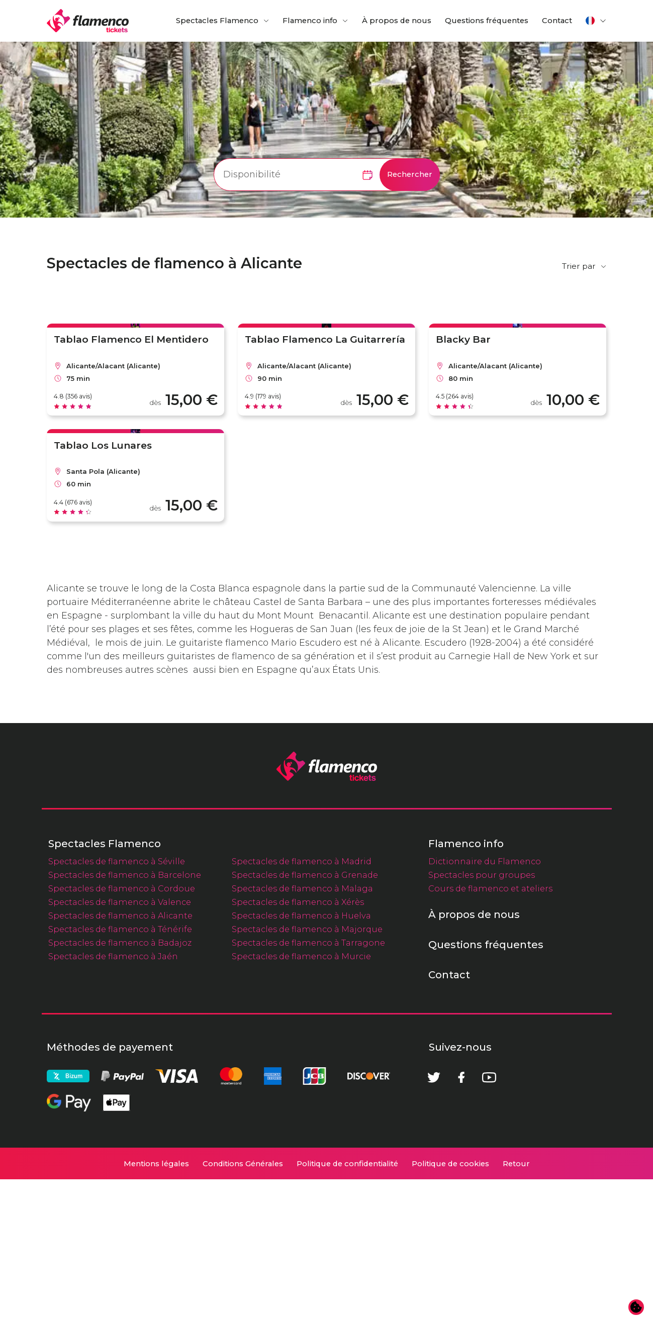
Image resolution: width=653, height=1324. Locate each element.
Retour (516, 1308)
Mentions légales (156, 1308)
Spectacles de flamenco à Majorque (307, 1074)
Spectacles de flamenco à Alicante (120, 1060)
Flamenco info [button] (310, 20)
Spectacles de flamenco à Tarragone (308, 1087)
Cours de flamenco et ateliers (490, 1033)
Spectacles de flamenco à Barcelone (124, 1019)
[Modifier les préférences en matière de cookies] (636, 1307)
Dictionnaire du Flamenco (484, 1006)
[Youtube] (489, 1222)
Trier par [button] (579, 266)
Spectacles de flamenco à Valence (119, 1047)
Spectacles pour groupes (481, 1019)
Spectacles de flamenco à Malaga (302, 1033)
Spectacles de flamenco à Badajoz (120, 1087)
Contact (557, 20)
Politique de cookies (450, 1308)
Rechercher (409, 174)
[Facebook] (461, 1222)
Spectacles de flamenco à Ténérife (120, 1074)
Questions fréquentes (486, 20)
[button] (596, 20)
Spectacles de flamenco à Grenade (305, 1019)
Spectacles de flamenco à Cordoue (121, 1033)
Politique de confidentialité (347, 1308)
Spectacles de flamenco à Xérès (298, 1047)
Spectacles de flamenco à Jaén (113, 1101)
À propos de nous (396, 20)
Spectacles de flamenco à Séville (116, 1006)
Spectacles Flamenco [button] (217, 20)
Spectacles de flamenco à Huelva (301, 1060)
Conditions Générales (243, 1308)
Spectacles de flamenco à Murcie (301, 1101)
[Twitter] (434, 1222)
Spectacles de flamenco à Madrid (301, 1006)
